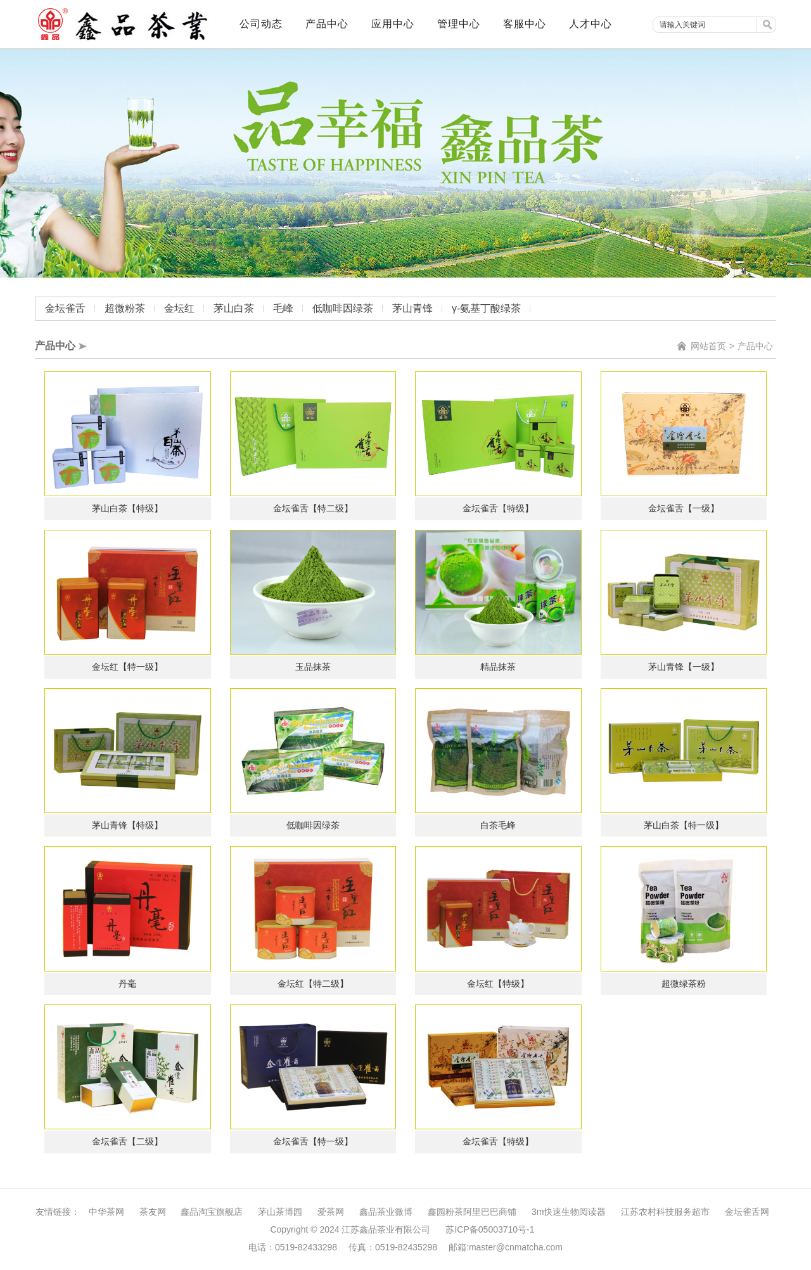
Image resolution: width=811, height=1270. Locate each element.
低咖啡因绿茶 (342, 308)
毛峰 (283, 308)
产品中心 (755, 346)
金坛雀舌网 (747, 1212)
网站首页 (708, 346)
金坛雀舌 (65, 308)
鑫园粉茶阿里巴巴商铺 (472, 1212)
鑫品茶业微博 (385, 1212)
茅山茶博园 (280, 1212)
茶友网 (152, 1212)
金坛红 (179, 308)
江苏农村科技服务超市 (665, 1212)
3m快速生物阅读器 (569, 1212)
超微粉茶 (125, 308)
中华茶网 (106, 1212)
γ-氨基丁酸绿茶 (486, 308)
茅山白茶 (234, 308)
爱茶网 (330, 1212)
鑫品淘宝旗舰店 (212, 1212)
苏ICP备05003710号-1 (489, 1229)
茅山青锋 (412, 308)
